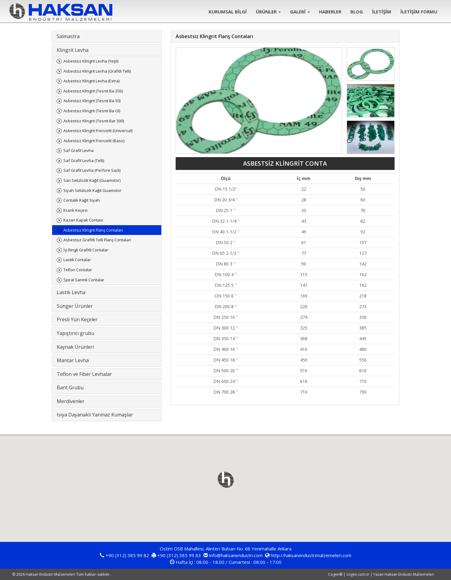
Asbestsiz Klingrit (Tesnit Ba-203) (93, 91)
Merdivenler (70, 401)
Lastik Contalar (77, 259)
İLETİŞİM (381, 12)
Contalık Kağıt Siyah (81, 200)
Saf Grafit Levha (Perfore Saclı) (91, 170)
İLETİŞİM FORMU (418, 12)
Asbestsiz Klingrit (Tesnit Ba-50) (91, 100)
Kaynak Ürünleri (75, 347)
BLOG (356, 12)
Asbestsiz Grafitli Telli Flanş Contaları (97, 240)
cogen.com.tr (357, 574)
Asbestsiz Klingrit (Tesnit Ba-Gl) (91, 110)
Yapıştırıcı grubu (75, 333)
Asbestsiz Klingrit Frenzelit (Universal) (97, 130)
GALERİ (300, 12)
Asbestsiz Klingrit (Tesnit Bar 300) (93, 121)
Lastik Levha (71, 292)
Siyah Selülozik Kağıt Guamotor (92, 190)
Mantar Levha (73, 360)
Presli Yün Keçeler (77, 319)
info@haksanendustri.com (236, 555)
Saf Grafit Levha (78, 150)
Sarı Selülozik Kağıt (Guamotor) (91, 180)
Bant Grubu (70, 387)
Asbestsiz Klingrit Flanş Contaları (93, 230)
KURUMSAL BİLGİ (228, 12)
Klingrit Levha (72, 50)
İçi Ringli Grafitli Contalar (85, 250)
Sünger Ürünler (75, 306)
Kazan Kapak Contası (83, 220)
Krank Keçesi (75, 210)
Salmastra (68, 36)
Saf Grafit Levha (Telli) (83, 160)
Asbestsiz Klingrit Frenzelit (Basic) (93, 140)
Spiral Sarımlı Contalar (83, 280)
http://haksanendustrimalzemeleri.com (311, 555)
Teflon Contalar (77, 269)
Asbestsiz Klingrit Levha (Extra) (91, 81)
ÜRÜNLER (268, 12)
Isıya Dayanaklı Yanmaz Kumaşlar (95, 414)
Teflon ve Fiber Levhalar (84, 374)
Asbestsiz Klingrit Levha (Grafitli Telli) (97, 71)
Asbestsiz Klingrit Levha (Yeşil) (90, 61)
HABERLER (330, 12)
